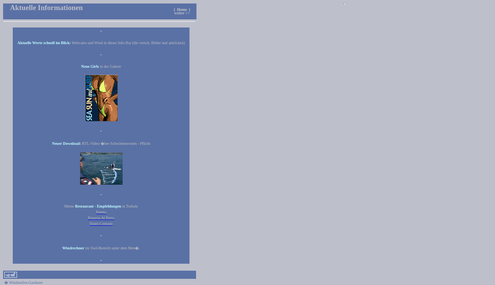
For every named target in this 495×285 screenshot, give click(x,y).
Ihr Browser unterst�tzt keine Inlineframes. (344, 4)
